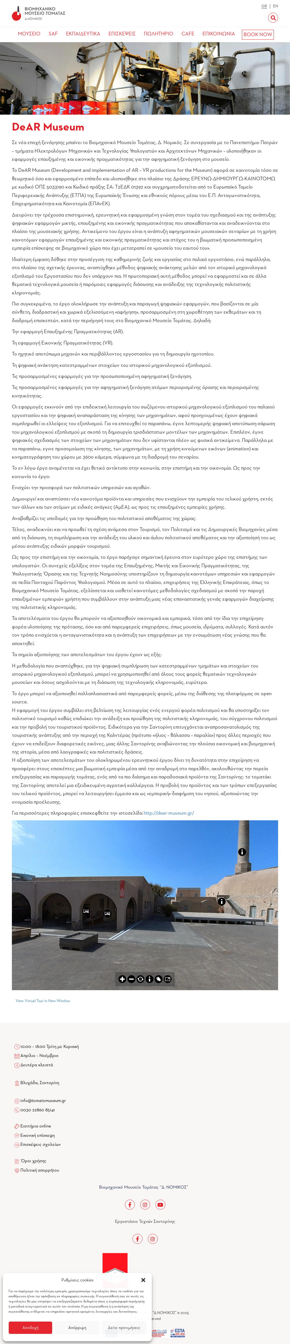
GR (264, 6)
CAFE (188, 34)
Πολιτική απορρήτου (39, 1170)
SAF (53, 34)
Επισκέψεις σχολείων (40, 1144)
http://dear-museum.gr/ (169, 813)
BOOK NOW (258, 34)
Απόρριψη (77, 1328)
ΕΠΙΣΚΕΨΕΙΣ (122, 34)
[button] (143, 1280)
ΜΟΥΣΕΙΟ (29, 34)
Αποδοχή (30, 1328)
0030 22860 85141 (37, 1110)
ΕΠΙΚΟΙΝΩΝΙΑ (218, 34)
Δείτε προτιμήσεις (124, 1328)
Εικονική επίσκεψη (37, 1135)
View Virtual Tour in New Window (43, 1001)
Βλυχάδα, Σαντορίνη (36, 1083)
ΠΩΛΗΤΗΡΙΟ (158, 34)
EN (275, 6)
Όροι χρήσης (33, 1161)
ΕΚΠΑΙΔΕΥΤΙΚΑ (83, 34)
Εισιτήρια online (35, 1126)
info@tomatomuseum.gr (43, 1101)
